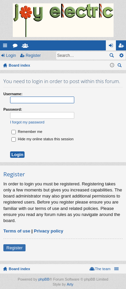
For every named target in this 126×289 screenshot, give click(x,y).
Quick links (6, 46)
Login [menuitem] (112, 46)
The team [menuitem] (103, 269)
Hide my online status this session (42, 139)
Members (26, 46)
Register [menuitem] (122, 46)
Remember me (26, 132)
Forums (16, 46)
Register (33, 55)
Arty (70, 284)
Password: (12, 109)
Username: (13, 94)
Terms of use (16, 230)
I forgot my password (27, 122)
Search (112, 55)
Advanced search (121, 55)
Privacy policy (48, 230)
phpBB (43, 279)
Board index (19, 269)
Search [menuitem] (120, 66)
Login (11, 55)
